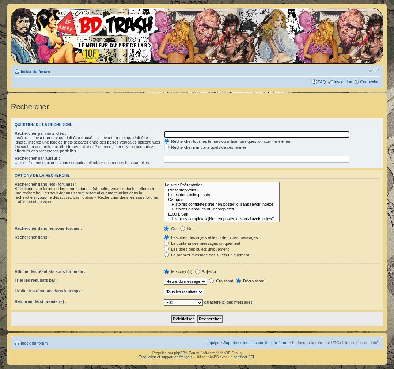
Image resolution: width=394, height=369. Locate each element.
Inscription (343, 82)
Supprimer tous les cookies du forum (256, 343)
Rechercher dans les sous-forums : (48, 228)
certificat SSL (244, 357)
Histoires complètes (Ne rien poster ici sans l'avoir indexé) (222, 204)
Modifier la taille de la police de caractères (374, 70)
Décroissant (250, 281)
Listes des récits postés (222, 195)
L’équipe (212, 343)
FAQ (322, 82)
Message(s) (178, 272)
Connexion (369, 82)
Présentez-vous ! (222, 190)
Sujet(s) (205, 272)
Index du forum (35, 71)
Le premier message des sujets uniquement (206, 255)
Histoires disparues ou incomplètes (222, 209)
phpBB (179, 353)
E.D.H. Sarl (222, 214)
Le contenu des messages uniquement (202, 243)
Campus (222, 199)
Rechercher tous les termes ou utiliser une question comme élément (228, 141)
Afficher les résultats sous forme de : (50, 271)
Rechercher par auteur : (37, 158)
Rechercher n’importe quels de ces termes (205, 147)
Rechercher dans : (32, 237)
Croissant (221, 281)
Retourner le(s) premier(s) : (41, 301)
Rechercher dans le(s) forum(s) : (45, 184)
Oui (170, 229)
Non (187, 229)
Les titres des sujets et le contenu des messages (211, 237)
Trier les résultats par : (36, 280)
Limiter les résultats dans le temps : (49, 291)
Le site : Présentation (222, 185)
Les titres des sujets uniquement (196, 249)
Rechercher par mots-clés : (41, 133)
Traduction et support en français (165, 357)
